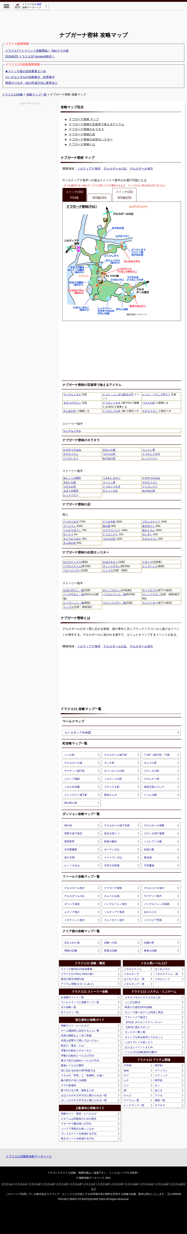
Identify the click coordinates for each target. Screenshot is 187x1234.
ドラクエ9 (117, 1183)
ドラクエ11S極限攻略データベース (29, 1156)
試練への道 (110, 942)
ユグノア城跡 (72, 778)
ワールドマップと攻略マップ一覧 (80, 1002)
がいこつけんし (112, 590)
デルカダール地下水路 (117, 825)
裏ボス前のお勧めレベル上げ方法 (80, 1060)
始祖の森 (149, 849)
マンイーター (150, 602)
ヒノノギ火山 (72, 865)
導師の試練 (70, 950)
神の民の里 (70, 802)
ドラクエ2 (20, 1183)
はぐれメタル (162, 968)
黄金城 (148, 857)
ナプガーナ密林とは (82, 144)
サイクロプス (150, 590)
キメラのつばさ (72, 538)
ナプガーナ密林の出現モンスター (91, 139)
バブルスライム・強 (114, 594)
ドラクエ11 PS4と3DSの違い (78, 973)
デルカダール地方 (141, 168)
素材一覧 (160, 1100)
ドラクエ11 (146, 1183)
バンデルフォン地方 (115, 904)
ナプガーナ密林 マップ (84, 119)
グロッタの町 (151, 770)
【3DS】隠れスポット (137, 1027)
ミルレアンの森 (153, 841)
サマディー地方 (153, 896)
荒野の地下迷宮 (73, 833)
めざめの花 (109, 458)
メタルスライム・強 (166, 973)
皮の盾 (106, 525)
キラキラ (160, 1105)
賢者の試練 (110, 950)
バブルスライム (72, 566)
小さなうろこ (150, 411)
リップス (108, 570)
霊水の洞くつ (111, 833)
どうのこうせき (112, 402)
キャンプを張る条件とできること (144, 1037)
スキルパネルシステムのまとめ (143, 997)
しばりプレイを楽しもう (139, 1042)
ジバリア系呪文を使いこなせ (77, 1128)
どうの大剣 (109, 521)
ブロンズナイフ (151, 521)
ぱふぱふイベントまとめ (139, 1047)
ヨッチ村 (109, 762)
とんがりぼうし (72, 530)
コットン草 (148, 449)
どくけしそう (71, 458)
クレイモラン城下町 (75, 794)
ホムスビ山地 (111, 896)
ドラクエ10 (131, 1183)
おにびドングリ (72, 562)
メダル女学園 (72, 786)
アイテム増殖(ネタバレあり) (77, 983)
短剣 (126, 1070)
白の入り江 (150, 912)
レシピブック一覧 (134, 1105)
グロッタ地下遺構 (154, 833)
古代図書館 (70, 849)
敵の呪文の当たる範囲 (73, 1080)
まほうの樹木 (71, 490)
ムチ (126, 1080)
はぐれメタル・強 (134, 978)
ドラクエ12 (161, 1183)
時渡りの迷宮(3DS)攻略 (138, 1007)
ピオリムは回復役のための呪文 (79, 1118)
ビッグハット (150, 566)
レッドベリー (150, 458)
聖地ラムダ (110, 794)
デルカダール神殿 (154, 825)
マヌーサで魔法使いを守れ (76, 1123)
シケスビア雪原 (153, 920)
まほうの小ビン (72, 402)
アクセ (159, 1095)
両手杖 (159, 1080)
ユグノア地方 (72, 912)
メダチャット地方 (74, 920)
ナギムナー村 (151, 778)
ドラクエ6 (75, 1183)
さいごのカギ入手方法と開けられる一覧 (84, 1100)
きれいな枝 (109, 449)
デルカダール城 (73, 762)
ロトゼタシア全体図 (78, 732)
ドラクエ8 (103, 1183)
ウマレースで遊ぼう (136, 1017)
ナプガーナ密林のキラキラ (86, 129)
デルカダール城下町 (115, 754)
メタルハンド (162, 978)
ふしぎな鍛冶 (132, 1002)
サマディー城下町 (74, 770)
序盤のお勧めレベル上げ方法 (77, 1055)
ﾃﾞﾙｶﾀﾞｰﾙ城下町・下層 (156, 754)
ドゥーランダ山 (113, 857)
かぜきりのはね (72, 449)
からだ (127, 1095)
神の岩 (68, 825)
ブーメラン (69, 525)
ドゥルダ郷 (150, 794)
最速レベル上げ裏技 (72, 1065)
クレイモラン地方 (114, 920)
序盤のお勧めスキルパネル (76, 1050)
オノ (157, 1085)
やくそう (68, 534)
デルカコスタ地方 (154, 888)
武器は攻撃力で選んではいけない (80, 1040)
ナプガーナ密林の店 (82, 134)
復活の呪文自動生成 (72, 978)
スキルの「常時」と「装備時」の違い (82, 1075)
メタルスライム (133, 968)
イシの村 (69, 754)
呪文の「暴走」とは (72, 1045)
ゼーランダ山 (111, 849)
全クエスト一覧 (70, 1012)
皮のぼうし (148, 525)
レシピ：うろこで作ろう (156, 394)
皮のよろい (148, 530)
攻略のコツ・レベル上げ (75, 1025)
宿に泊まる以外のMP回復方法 (78, 1070)
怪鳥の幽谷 (110, 841)
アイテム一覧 (131, 1100)
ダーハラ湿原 (72, 904)
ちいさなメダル (72, 394)
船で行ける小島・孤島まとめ (77, 1090)
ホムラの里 (150, 762)
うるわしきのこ (112, 477)
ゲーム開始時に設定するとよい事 (80, 1030)
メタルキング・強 (134, 983)
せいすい (147, 534)
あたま (159, 1090)
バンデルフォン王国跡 (156, 904)
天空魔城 (149, 865)
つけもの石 (148, 402)
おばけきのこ (110, 562)
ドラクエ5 (62, 1183)
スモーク (147, 562)
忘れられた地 (72, 942)
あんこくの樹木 (72, 477)
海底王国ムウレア (154, 786)
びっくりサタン (112, 566)
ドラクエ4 (48, 1183)
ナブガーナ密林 (113, 888)
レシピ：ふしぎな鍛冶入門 (118, 394)
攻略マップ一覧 (36, 94)
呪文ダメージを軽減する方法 (77, 1138)
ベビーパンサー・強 (114, 602)
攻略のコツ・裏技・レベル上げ (79, 1113)
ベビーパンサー (72, 570)
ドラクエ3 (34, 1183)
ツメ (126, 1085)
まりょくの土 (110, 490)
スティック (161, 1075)
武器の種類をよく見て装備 (76, 1035)
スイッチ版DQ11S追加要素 (76, 968)
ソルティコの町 (113, 778)
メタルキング (131, 973)
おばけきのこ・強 (73, 590)
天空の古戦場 (111, 865)
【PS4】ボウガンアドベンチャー (144, 1022)
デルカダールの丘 (115, 168)
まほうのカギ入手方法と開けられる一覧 (84, 1095)
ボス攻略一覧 (68, 1007)
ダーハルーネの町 (114, 770)
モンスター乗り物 (135, 1032)
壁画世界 (69, 841)
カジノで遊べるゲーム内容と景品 (144, 1012)
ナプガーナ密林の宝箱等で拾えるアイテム (96, 124)
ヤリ (126, 1075)
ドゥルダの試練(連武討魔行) (141, 1052)
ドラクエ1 (7, 1183)
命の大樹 (69, 857)
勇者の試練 (150, 950)
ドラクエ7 (89, 1183)
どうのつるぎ (71, 521)
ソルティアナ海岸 (88, 168)
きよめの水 (69, 411)
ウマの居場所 (68, 1085)
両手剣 (159, 1065)
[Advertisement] (93, 18)
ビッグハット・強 (73, 602)
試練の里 (149, 942)
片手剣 (127, 1065)
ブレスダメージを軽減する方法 (79, 1133)
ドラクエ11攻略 (12, 94)
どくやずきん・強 (73, 594)
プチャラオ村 (111, 786)
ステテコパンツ (112, 530)
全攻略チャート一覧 (72, 997)
